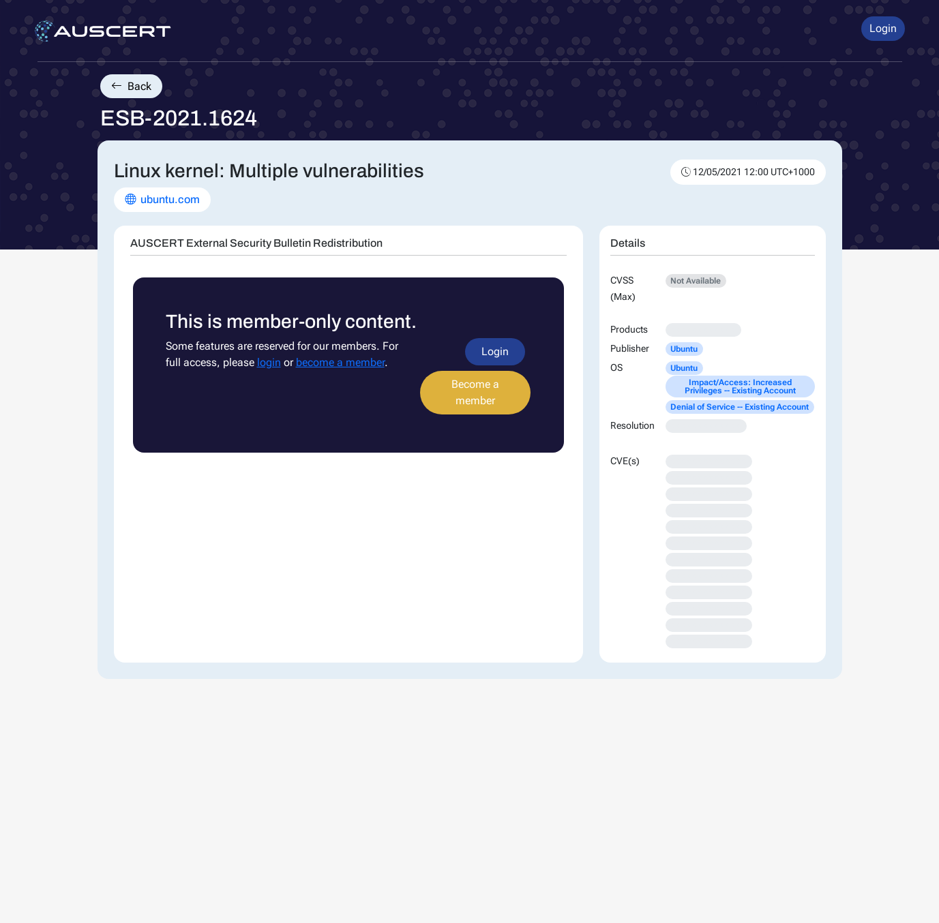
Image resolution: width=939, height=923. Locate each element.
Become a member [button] (475, 392)
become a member (340, 362)
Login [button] (883, 28)
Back (131, 86)
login (269, 362)
